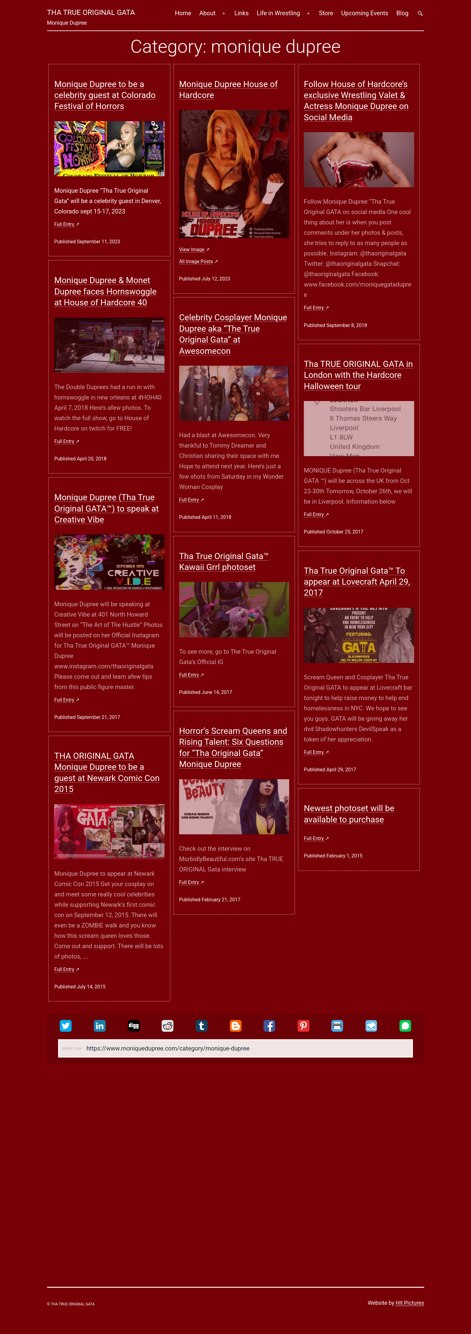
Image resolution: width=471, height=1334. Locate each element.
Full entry (64, 224)
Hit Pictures (410, 1303)
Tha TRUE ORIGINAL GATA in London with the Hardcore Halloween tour (358, 375)
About (207, 13)
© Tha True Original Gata (71, 1304)
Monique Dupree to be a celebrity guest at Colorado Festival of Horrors (104, 95)
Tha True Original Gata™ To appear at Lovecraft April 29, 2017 (357, 582)
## (420, 13)
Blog (403, 13)
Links (241, 13)
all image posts (196, 261)
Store (326, 13)
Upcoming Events (364, 13)
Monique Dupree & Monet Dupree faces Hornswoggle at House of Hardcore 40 (105, 291)
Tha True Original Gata (91, 12)
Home (183, 13)
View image (192, 249)
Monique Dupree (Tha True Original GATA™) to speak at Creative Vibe (106, 508)
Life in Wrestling (278, 13)
